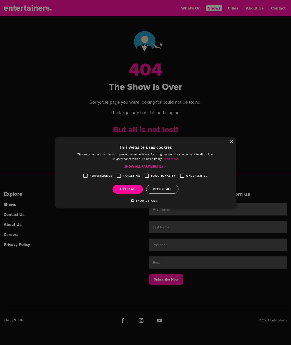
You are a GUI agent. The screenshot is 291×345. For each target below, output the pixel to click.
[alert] (145, 172)
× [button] (231, 141)
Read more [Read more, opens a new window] (170, 159)
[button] (145, 166)
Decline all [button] (162, 189)
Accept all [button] (127, 189)
